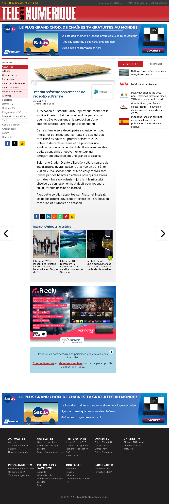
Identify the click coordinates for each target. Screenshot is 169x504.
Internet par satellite (156, 2)
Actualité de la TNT (76, 442)
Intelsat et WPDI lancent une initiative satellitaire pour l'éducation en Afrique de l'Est (45, 267)
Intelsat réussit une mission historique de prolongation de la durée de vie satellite (99, 265)
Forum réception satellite (50, 452)
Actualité (41, 472)
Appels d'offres (11, 124)
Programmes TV (11, 112)
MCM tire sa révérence (144, 84)
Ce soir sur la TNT (17, 472)
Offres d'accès (44, 475)
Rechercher (8, 79)
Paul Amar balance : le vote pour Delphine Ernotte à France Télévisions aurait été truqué (148, 96)
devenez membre (70, 363)
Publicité (70, 472)
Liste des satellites (47, 442)
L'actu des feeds (10, 87)
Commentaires (9, 75)
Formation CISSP (103, 472)
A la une (6, 71)
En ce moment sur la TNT (21, 468)
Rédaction (71, 468)
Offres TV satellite (104, 442)
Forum (5, 132)
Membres (7, 62)
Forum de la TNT (74, 455)
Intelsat (38, 226)
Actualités (7, 66)
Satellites (7, 99)
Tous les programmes (19, 475)
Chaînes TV (8, 108)
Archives (6, 95)
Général (70, 475)
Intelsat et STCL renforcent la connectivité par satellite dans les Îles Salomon (71, 267)
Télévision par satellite (109, 2)
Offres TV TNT (102, 445)
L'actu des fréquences (13, 83)
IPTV (130, 2)
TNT (124, 2)
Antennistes (9, 128)
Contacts (7, 137)
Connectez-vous (43, 363)
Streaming (139, 2)
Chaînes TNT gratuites (78, 445)
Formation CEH (102, 468)
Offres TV (7, 103)
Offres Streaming (104, 452)
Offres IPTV (101, 448)
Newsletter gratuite (12, 91)
